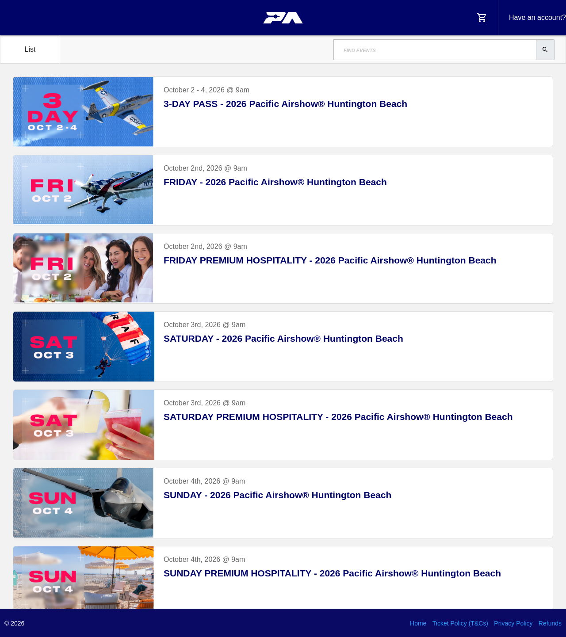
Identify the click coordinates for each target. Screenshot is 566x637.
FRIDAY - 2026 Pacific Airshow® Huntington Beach (275, 182)
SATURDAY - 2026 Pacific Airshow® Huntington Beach (283, 338)
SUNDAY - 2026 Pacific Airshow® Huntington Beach (277, 495)
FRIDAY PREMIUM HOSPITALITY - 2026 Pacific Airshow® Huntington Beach (330, 260)
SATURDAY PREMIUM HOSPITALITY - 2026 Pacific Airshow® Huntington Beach (338, 417)
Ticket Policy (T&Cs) (460, 623)
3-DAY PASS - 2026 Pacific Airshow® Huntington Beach (285, 104)
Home (418, 623)
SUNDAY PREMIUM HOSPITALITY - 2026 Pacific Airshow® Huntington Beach (332, 573)
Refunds (550, 623)
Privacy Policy (513, 623)
